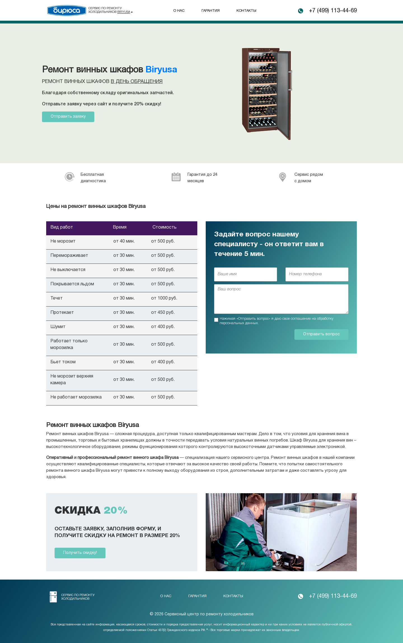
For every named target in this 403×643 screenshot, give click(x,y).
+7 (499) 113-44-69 (333, 10)
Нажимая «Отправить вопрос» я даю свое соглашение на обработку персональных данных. (276, 321)
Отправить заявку (68, 116)
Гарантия (211, 11)
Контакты (246, 11)
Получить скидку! (80, 553)
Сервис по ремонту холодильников (109, 10)
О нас (179, 11)
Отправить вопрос (321, 334)
